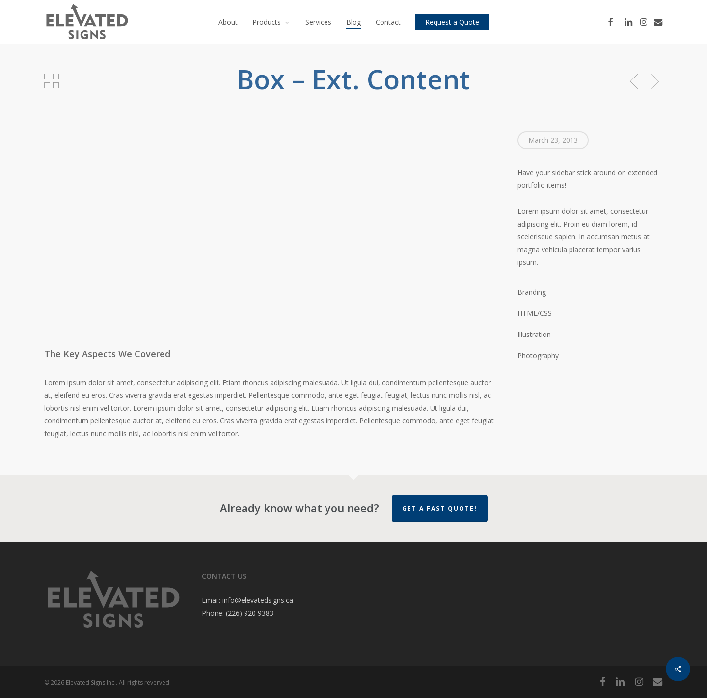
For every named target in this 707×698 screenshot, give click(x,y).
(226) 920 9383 (249, 613)
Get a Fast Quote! (439, 508)
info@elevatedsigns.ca (257, 600)
